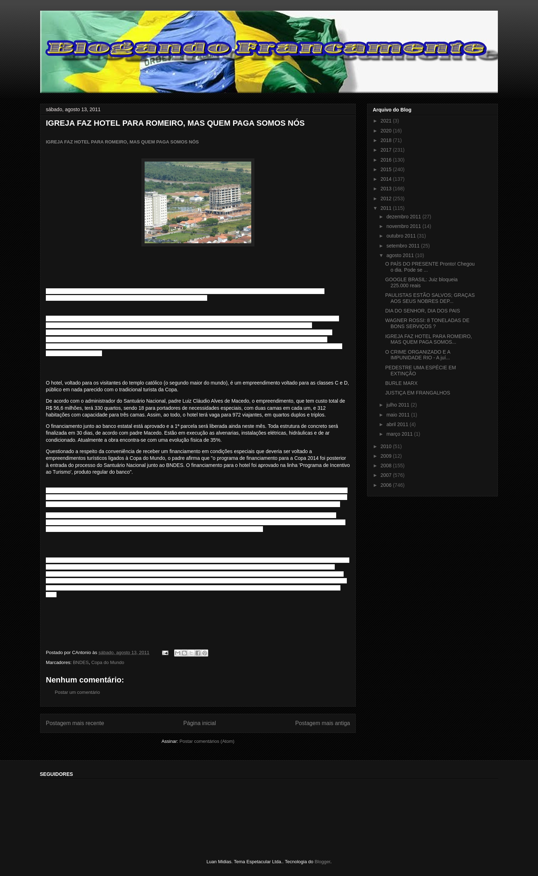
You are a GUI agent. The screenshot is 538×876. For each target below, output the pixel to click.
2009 (387, 456)
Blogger (322, 861)
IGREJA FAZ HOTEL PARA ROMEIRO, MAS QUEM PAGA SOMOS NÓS (122, 142)
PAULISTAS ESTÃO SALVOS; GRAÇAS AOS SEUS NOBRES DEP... (430, 298)
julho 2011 (398, 405)
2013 (387, 188)
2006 (387, 485)
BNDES (81, 662)
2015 (387, 169)
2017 (387, 150)
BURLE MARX (401, 383)
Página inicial (199, 723)
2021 (387, 121)
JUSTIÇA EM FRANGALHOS (417, 393)
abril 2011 (397, 424)
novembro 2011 (404, 226)
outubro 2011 (401, 236)
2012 (387, 198)
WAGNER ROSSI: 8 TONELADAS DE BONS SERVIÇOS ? (427, 323)
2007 (387, 475)
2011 (387, 208)
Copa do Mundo (107, 662)
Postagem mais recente (75, 723)
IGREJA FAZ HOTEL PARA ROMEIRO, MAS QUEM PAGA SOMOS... (428, 339)
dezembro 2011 (404, 216)
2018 (387, 140)
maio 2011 (398, 415)
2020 (387, 131)
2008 (387, 465)
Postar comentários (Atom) (207, 741)
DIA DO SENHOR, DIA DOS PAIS (422, 311)
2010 (387, 446)
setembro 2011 (403, 246)
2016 (387, 160)
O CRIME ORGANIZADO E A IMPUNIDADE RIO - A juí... (417, 355)
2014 (387, 179)
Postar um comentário (77, 692)
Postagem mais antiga (322, 723)
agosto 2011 (400, 255)
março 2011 (400, 434)
